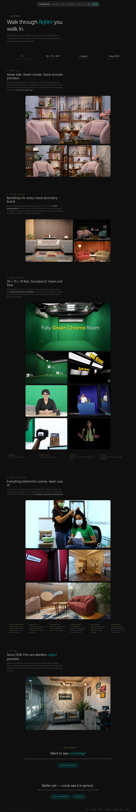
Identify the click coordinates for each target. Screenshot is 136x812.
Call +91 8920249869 (60, 796)
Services (55, 4)
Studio (62, 4)
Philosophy (70, 4)
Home (87, 809)
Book (95, 4)
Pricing (78, 4)
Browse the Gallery (68, 765)
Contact (127, 809)
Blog (84, 4)
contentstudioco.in (44, 4)
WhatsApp (79, 796)
